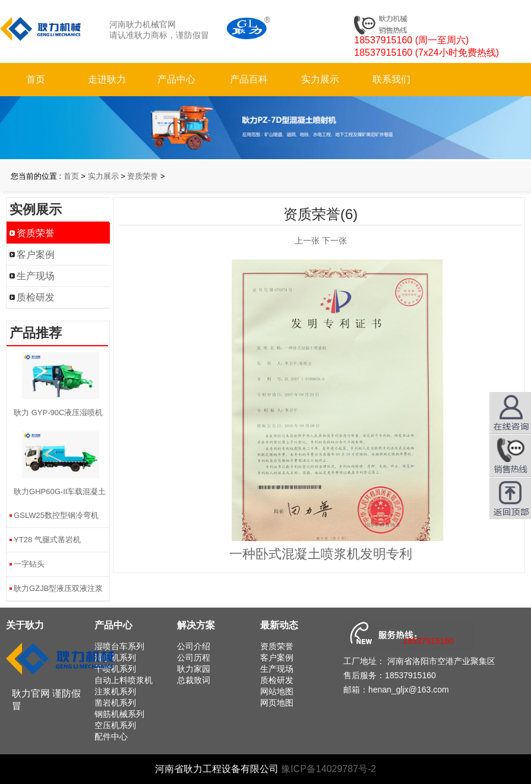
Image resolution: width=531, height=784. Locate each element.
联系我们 (391, 79)
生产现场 (36, 276)
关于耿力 (25, 625)
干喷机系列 (115, 669)
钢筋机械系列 (119, 714)
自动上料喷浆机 (123, 680)
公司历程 (193, 657)
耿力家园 (193, 669)
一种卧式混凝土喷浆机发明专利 (320, 553)
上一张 (307, 240)
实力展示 (320, 79)
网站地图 (276, 691)
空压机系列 (115, 725)
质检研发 (36, 297)
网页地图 (276, 702)
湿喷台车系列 (119, 646)
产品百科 (249, 79)
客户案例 (36, 254)
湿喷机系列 (115, 657)
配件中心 (111, 736)
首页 (35, 79)
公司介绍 (193, 646)
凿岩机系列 (115, 702)
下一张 (334, 240)
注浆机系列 (115, 691)
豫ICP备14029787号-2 (328, 769)
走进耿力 (107, 79)
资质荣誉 (142, 176)
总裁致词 (193, 680)
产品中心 (176, 79)
